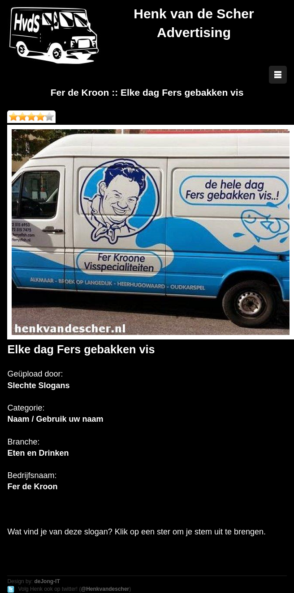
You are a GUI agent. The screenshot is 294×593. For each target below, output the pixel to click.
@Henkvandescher (105, 589)
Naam (18, 419)
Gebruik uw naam (69, 419)
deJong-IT (47, 581)
